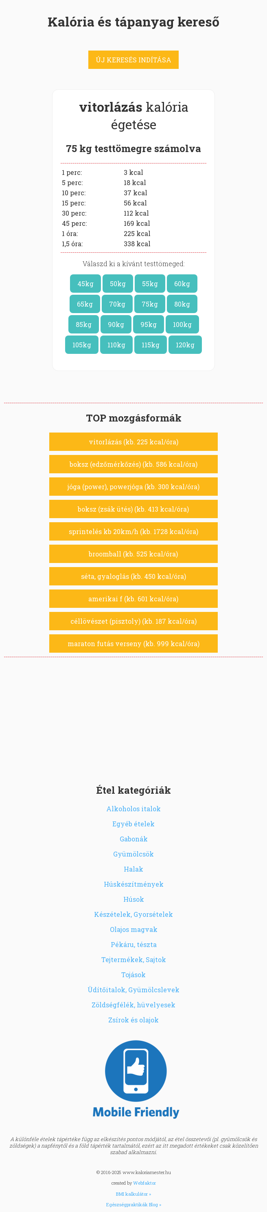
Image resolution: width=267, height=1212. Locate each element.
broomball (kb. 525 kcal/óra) (133, 554)
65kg (85, 304)
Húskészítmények (134, 884)
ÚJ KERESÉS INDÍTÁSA (133, 59)
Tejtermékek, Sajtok (133, 959)
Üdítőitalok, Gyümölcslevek (133, 989)
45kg (85, 283)
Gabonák (134, 838)
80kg (182, 304)
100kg (182, 324)
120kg (185, 344)
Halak (133, 869)
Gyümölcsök (133, 854)
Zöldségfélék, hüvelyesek (133, 1004)
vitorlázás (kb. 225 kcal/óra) (133, 441)
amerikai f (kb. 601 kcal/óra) (133, 598)
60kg (182, 283)
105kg (81, 344)
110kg (116, 344)
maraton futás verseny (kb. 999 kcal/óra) (133, 643)
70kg (117, 304)
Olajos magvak (134, 929)
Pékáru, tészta (134, 944)
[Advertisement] (133, 718)
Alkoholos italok (133, 808)
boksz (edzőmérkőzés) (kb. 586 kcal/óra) (133, 464)
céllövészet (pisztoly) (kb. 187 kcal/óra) (133, 621)
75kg (150, 304)
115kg (151, 344)
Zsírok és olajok (133, 1020)
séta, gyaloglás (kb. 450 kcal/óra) (133, 576)
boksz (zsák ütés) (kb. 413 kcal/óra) (133, 509)
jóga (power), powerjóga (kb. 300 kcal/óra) (133, 486)
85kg (84, 324)
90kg (116, 324)
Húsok (133, 899)
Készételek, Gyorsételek (133, 914)
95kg (148, 324)
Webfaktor (144, 1183)
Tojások (133, 974)
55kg (150, 283)
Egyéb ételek (133, 823)
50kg (118, 283)
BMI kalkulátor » (133, 1194)
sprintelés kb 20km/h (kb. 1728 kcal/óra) (133, 531)
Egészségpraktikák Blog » (133, 1204)
